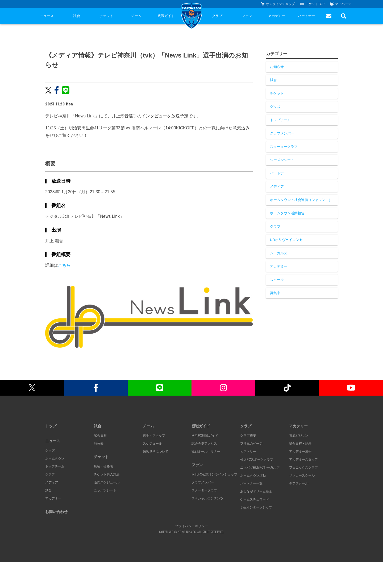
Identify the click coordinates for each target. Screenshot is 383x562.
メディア (277, 186)
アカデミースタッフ (303, 459)
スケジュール (152, 443)
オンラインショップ (278, 4)
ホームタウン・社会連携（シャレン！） (301, 200)
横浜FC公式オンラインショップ (214, 474)
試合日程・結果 (300, 443)
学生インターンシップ (256, 507)
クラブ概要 (248, 435)
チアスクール (298, 483)
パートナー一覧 (251, 483)
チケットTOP (312, 4)
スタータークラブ (284, 147)
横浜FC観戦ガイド (205, 435)
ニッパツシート (105, 490)
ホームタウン (54, 458)
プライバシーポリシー (191, 526)
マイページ (340, 4)
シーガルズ (278, 253)
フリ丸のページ (251, 443)
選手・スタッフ (154, 435)
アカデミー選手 (300, 451)
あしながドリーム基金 (256, 491)
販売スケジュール (106, 482)
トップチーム (280, 120)
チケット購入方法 (106, 474)
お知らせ (277, 67)
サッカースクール (302, 475)
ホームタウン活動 (253, 475)
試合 (76, 16)
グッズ (275, 107)
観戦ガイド (166, 16)
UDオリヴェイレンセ (286, 240)
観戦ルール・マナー (206, 451)
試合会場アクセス (204, 443)
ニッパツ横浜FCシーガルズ (260, 467)
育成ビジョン (298, 435)
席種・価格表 (103, 466)
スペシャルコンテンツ (207, 498)
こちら (64, 265)
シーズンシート (282, 160)
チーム (136, 16)
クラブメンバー (282, 133)
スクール (277, 280)
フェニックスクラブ (303, 467)
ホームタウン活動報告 (287, 213)
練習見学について (155, 451)
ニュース (47, 16)
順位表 (98, 443)
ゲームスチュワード (254, 499)
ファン (247, 16)
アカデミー (276, 16)
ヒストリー (248, 451)
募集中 (275, 293)
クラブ (217, 16)
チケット (106, 16)
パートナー (306, 16)
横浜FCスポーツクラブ (256, 459)
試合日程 (100, 435)
